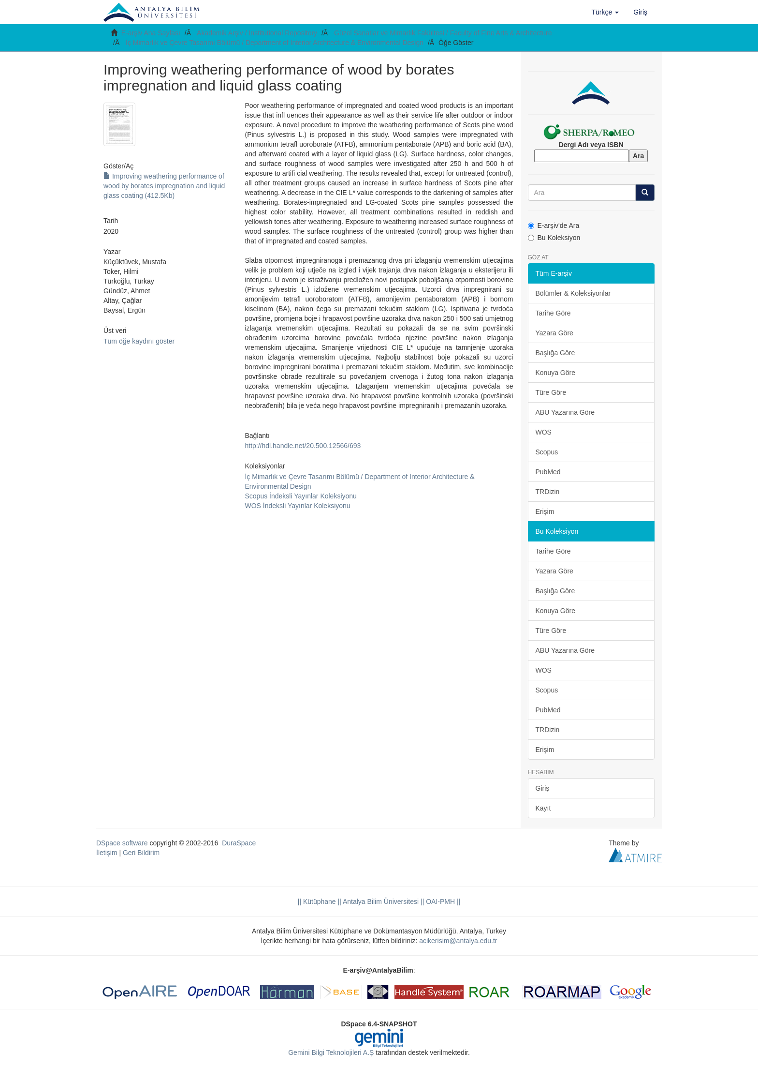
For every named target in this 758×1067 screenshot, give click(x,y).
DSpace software (122, 843)
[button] (605, 12)
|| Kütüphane (317, 901)
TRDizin (548, 492)
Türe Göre (551, 392)
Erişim (545, 511)
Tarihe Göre (553, 313)
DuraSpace (239, 843)
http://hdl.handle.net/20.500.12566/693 (303, 446)
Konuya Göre (556, 372)
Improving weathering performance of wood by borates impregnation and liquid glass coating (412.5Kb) (164, 185)
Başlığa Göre (555, 353)
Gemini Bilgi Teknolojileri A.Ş (331, 1052)
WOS (544, 432)
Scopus (547, 452)
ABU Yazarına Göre (565, 412)
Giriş (543, 788)
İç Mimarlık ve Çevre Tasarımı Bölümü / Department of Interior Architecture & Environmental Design (274, 42)
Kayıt (543, 808)
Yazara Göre (554, 333)
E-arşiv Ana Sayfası (150, 33)
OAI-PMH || (442, 901)
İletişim (106, 853)
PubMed (548, 472)
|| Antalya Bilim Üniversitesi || (380, 901)
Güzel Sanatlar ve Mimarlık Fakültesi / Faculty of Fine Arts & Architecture (443, 33)
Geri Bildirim (141, 853)
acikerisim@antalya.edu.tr (458, 941)
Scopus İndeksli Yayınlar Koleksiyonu (300, 496)
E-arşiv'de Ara (554, 225)
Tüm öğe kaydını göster (139, 341)
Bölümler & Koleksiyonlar (573, 293)
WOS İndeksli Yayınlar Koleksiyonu (297, 506)
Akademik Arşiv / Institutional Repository (257, 33)
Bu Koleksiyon (554, 237)
